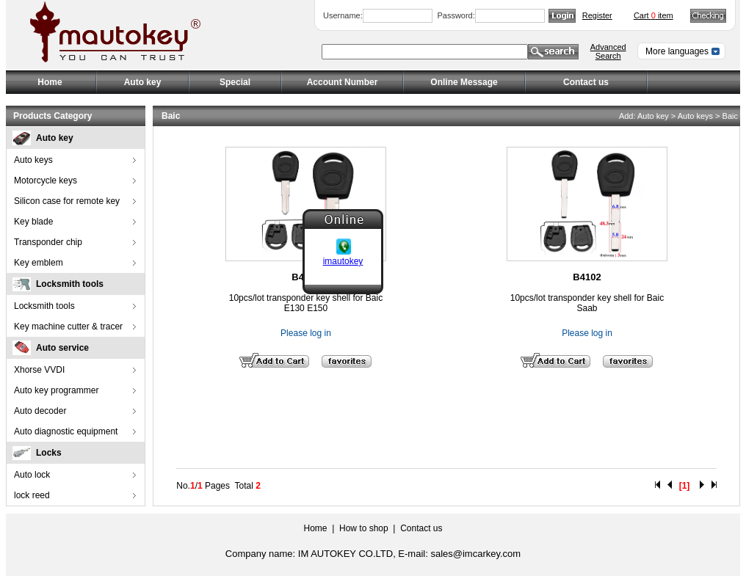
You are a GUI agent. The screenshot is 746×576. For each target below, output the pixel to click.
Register (597, 15)
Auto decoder (40, 411)
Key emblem (38, 263)
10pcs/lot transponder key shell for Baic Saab (587, 303)
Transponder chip (48, 242)
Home (49, 82)
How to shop (363, 528)
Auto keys (33, 160)
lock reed (32, 495)
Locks (49, 453)
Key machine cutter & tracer (68, 326)
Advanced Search (608, 51)
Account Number (342, 82)
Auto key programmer (56, 390)
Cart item (653, 15)
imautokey (343, 260)
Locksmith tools (70, 284)
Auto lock (32, 475)
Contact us (586, 82)
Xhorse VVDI (39, 370)
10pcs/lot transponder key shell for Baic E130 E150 (306, 303)
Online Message (463, 82)
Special (235, 82)
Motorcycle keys (45, 180)
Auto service (62, 348)
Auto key (54, 138)
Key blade (33, 221)
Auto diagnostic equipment (65, 431)
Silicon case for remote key (67, 201)
